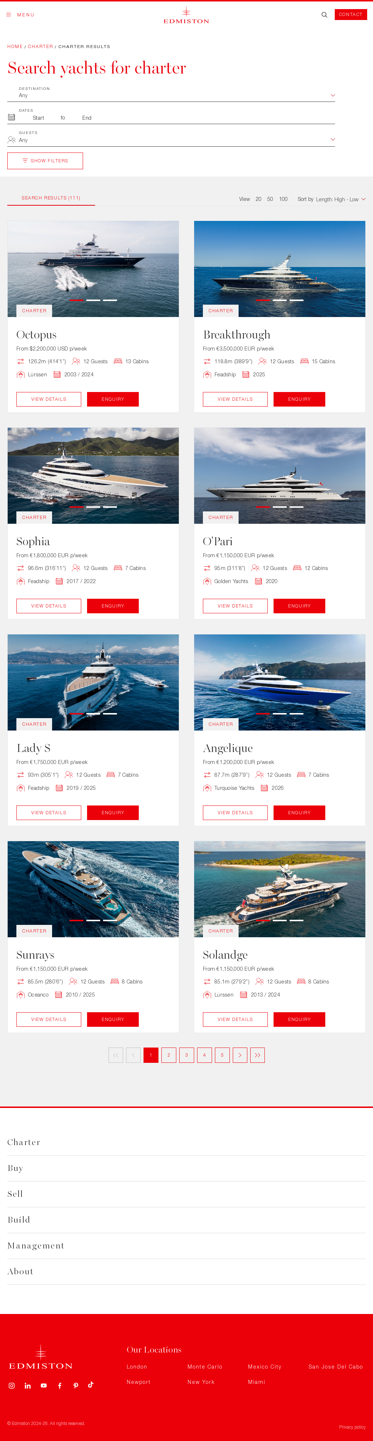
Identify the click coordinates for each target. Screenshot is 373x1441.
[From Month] (38, 117)
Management (36, 1245)
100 (283, 199)
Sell (15, 1194)
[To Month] (87, 117)
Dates (26, 110)
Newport (139, 1382)
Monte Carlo (205, 1366)
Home (15, 46)
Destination (34, 88)
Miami (257, 1382)
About (20, 1271)
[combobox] (177, 141)
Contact (351, 14)
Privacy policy (352, 1427)
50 (270, 199)
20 (259, 199)
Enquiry (113, 399)
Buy (15, 1168)
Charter (40, 46)
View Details (48, 399)
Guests (28, 132)
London (137, 1366)
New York (201, 1382)
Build (19, 1220)
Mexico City (265, 1366)
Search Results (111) (51, 198)
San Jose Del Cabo (336, 1366)
